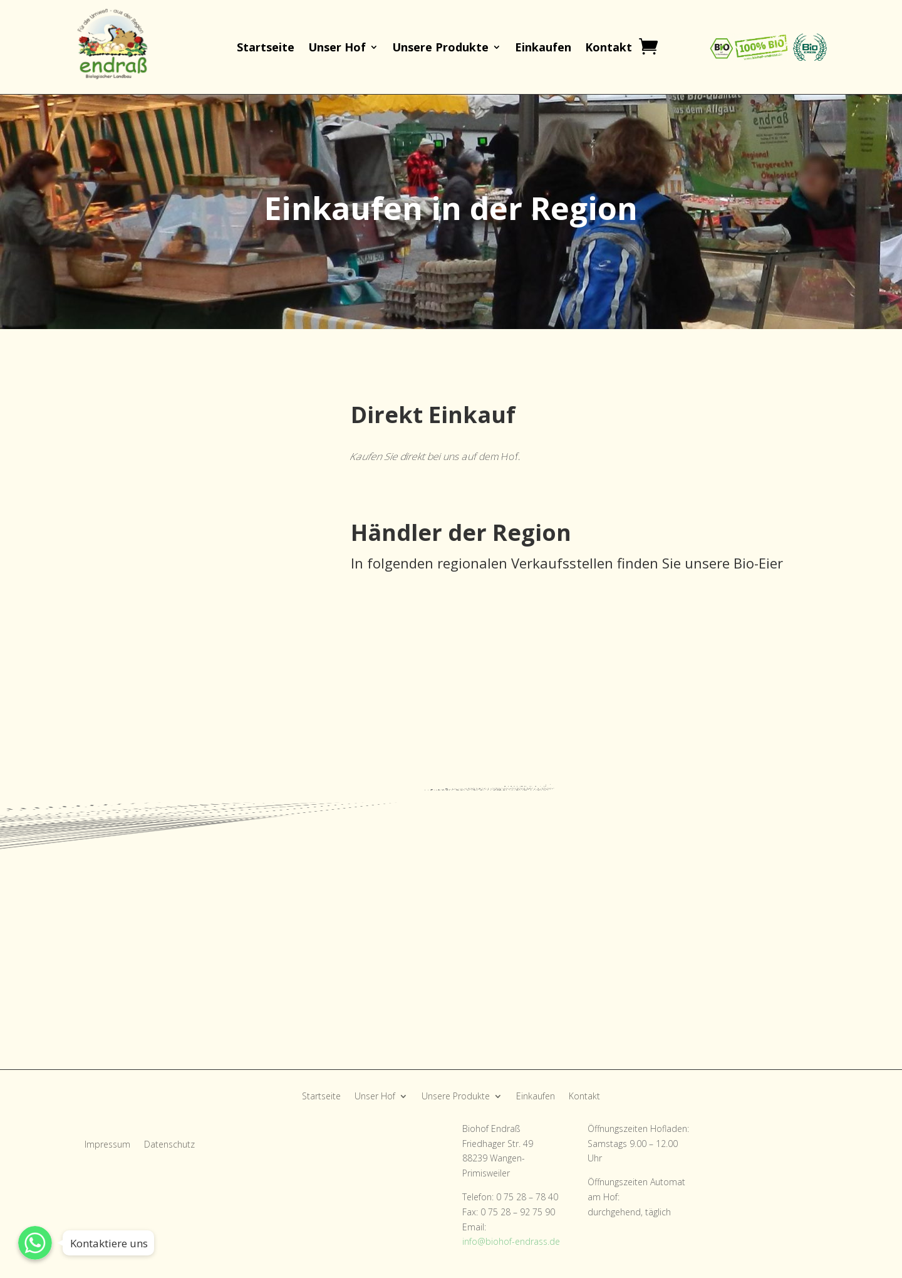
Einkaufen (543, 49)
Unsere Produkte (440, 49)
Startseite (265, 49)
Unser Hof (337, 49)
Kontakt (608, 49)
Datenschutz (169, 1145)
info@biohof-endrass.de (511, 1241)
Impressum (107, 1145)
